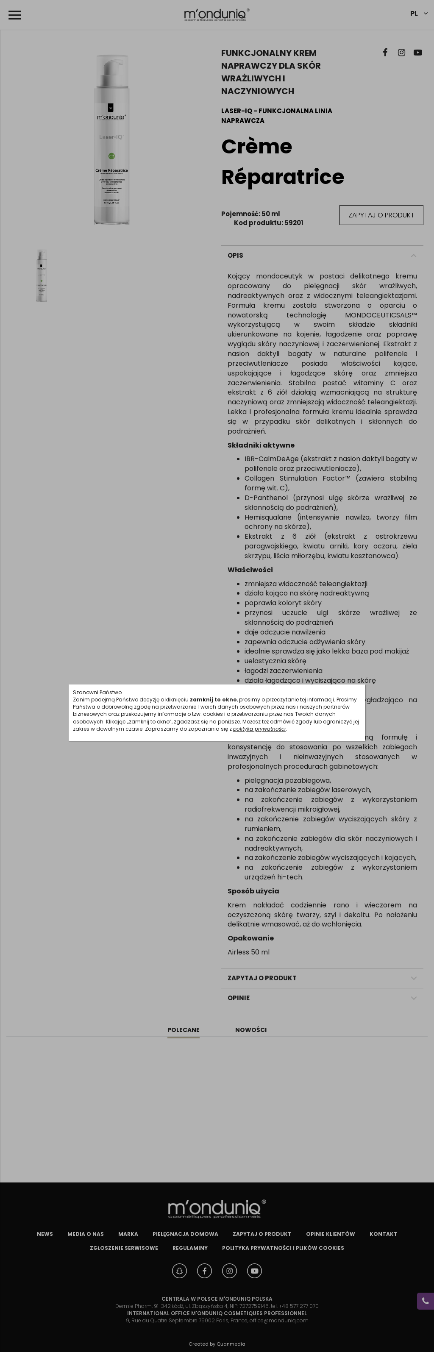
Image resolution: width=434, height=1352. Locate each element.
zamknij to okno (213, 699)
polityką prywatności (259, 728)
